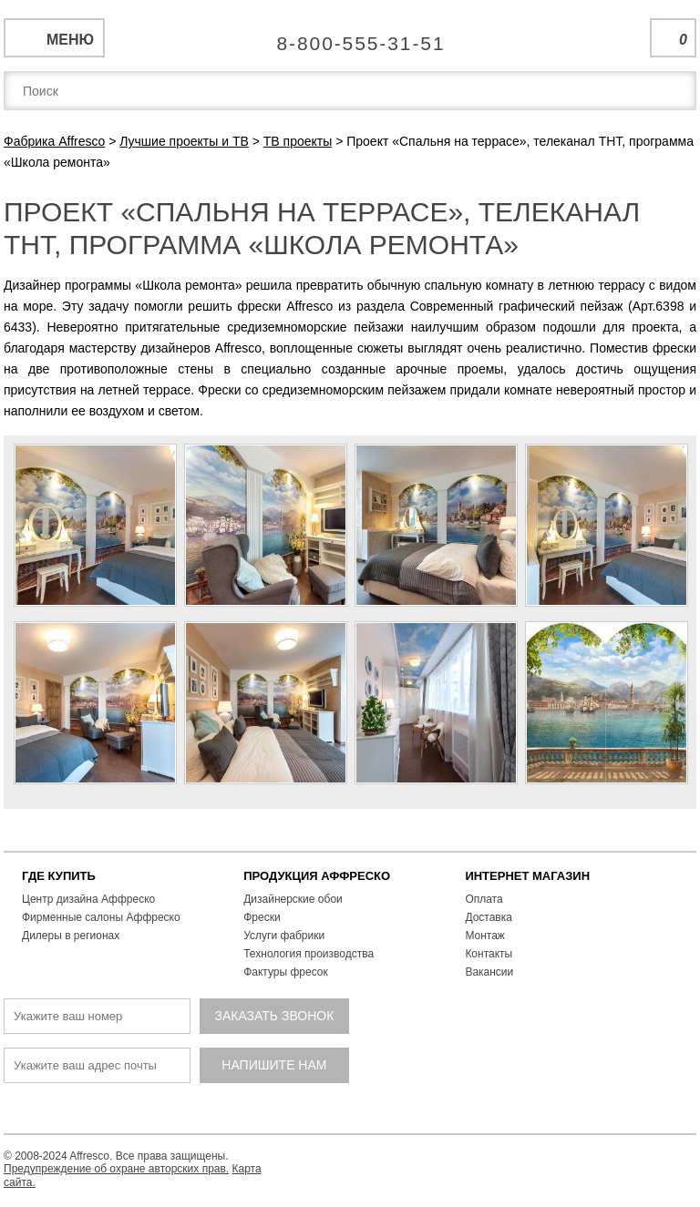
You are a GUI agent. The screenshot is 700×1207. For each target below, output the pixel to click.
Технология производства (308, 953)
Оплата (483, 899)
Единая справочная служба (350, 36)
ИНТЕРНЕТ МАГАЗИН (527, 876)
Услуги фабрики (283, 935)
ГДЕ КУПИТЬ (59, 876)
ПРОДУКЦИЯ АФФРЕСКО (316, 876)
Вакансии (489, 972)
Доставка (488, 917)
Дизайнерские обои (293, 899)
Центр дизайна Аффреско (88, 899)
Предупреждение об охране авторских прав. (116, 1168)
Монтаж (485, 935)
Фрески (261, 917)
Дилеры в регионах (70, 935)
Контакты (488, 953)
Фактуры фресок (285, 972)
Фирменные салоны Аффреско (101, 917)
